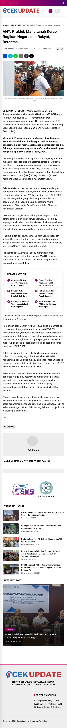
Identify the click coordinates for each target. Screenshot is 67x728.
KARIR (52, 685)
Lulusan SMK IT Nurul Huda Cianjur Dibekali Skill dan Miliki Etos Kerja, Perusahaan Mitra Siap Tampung (19, 293)
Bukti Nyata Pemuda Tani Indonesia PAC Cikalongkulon (20, 304)
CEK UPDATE (16, 25)
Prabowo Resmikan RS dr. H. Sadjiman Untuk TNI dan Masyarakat (41, 540)
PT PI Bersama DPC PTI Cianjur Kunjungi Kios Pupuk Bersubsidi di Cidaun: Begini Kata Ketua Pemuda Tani (48, 304)
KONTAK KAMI (39, 682)
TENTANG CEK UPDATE (22, 682)
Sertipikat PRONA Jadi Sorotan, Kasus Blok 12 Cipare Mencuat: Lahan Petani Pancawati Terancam (19, 283)
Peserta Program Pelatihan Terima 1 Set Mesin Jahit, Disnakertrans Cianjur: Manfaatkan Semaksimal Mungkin (41, 553)
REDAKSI (51, 682)
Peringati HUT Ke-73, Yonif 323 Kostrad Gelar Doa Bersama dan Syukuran (42, 527)
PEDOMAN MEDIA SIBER (22, 685)
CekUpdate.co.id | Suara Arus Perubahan (32, 721)
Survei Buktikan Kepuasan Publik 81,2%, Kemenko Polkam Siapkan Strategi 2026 (46, 283)
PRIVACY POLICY (41, 685)
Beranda (6, 25)
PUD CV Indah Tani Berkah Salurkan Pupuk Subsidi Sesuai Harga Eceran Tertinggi (48, 293)
